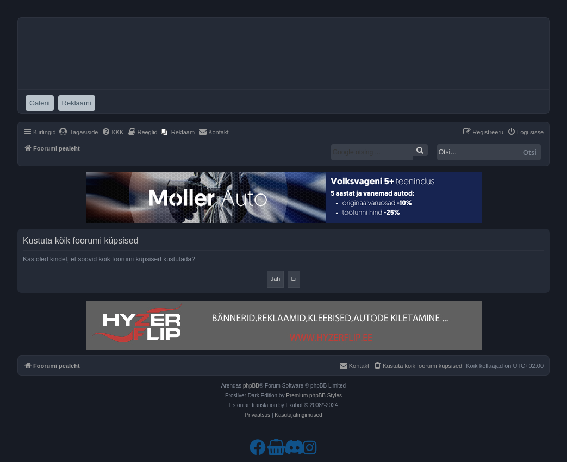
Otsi (530, 152)
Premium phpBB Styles (314, 395)
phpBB (251, 386)
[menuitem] (78, 132)
